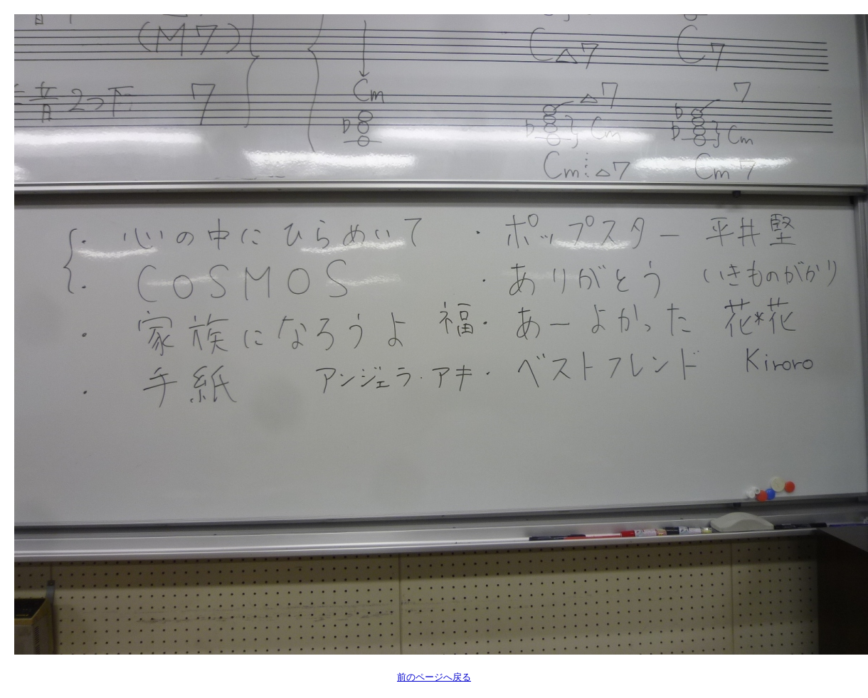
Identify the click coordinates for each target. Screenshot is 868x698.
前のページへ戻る (434, 677)
